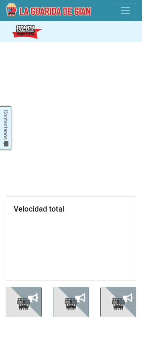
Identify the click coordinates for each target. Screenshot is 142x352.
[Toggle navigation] (125, 10)
